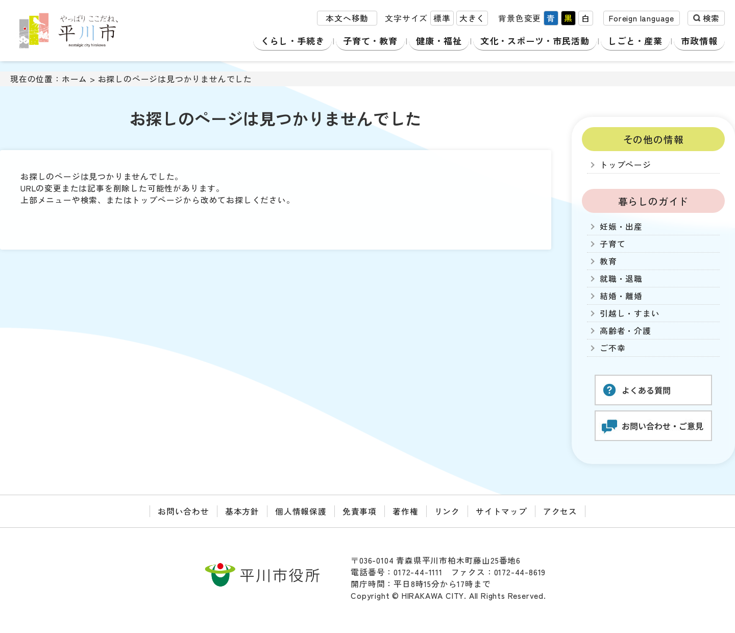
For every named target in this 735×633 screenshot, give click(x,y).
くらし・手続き (291, 40)
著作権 (405, 511)
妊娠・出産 (621, 226)
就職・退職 (621, 278)
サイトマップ (501, 511)
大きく (472, 20)
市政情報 (700, 40)
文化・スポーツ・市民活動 (535, 40)
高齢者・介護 (625, 330)
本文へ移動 (347, 20)
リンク (447, 511)
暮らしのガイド (653, 201)
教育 (608, 261)
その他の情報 (653, 139)
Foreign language (641, 20)
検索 (711, 20)
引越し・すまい (630, 313)
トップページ (625, 165)
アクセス (560, 511)
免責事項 (359, 511)
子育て (612, 244)
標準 (442, 20)
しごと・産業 (637, 40)
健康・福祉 (436, 40)
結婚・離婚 (621, 296)
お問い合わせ (183, 511)
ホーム (74, 79)
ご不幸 (612, 348)
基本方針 (242, 511)
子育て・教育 (368, 40)
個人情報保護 (301, 511)
